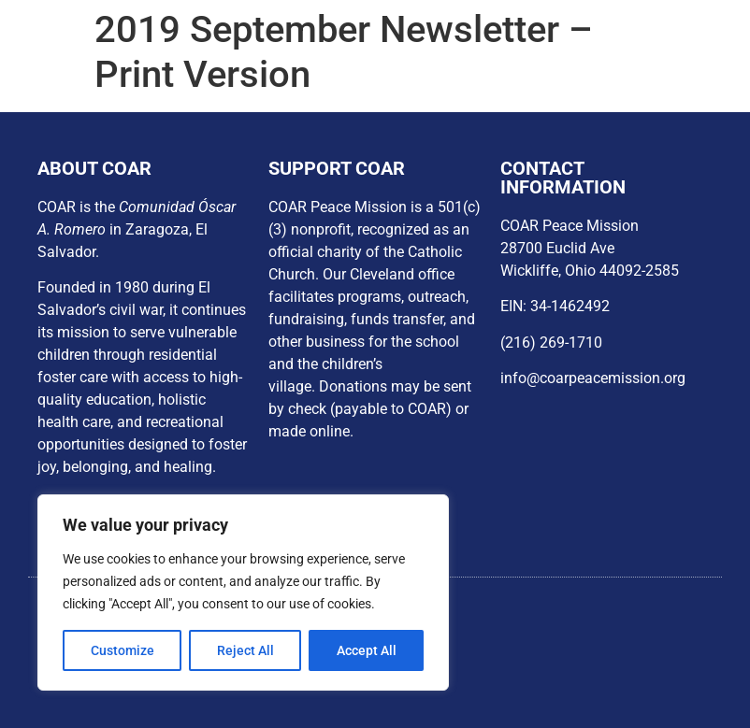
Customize (122, 650)
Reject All (245, 650)
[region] (243, 592)
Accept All (367, 650)
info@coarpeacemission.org (592, 378)
